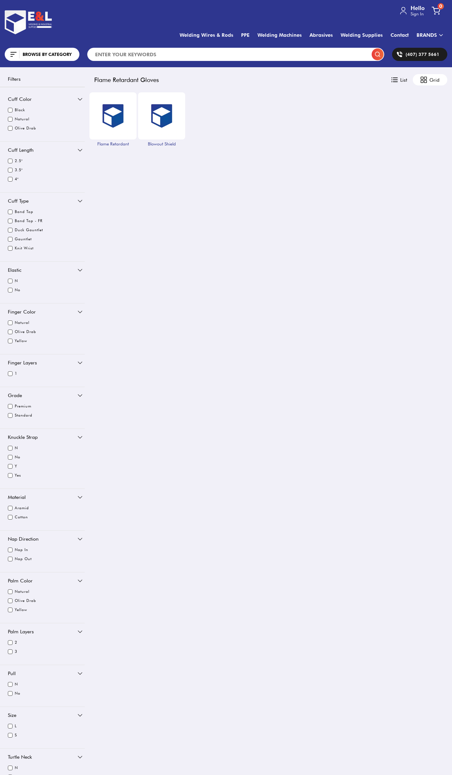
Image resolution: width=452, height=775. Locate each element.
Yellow (17, 340)
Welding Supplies (362, 35)
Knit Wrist (21, 248)
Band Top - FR (25, 220)
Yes (14, 475)
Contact (399, 35)
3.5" (15, 169)
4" (13, 179)
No (14, 289)
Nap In (18, 549)
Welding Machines (279, 35)
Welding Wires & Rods (206, 35)
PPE (245, 35)
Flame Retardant (113, 143)
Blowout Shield (162, 143)
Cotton (18, 517)
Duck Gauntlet (25, 229)
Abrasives (321, 35)
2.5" (15, 160)
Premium (19, 406)
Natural (19, 119)
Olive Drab (22, 128)
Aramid (18, 507)
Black (16, 109)
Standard (20, 415)
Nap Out (20, 558)
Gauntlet (20, 239)
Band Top (20, 211)
